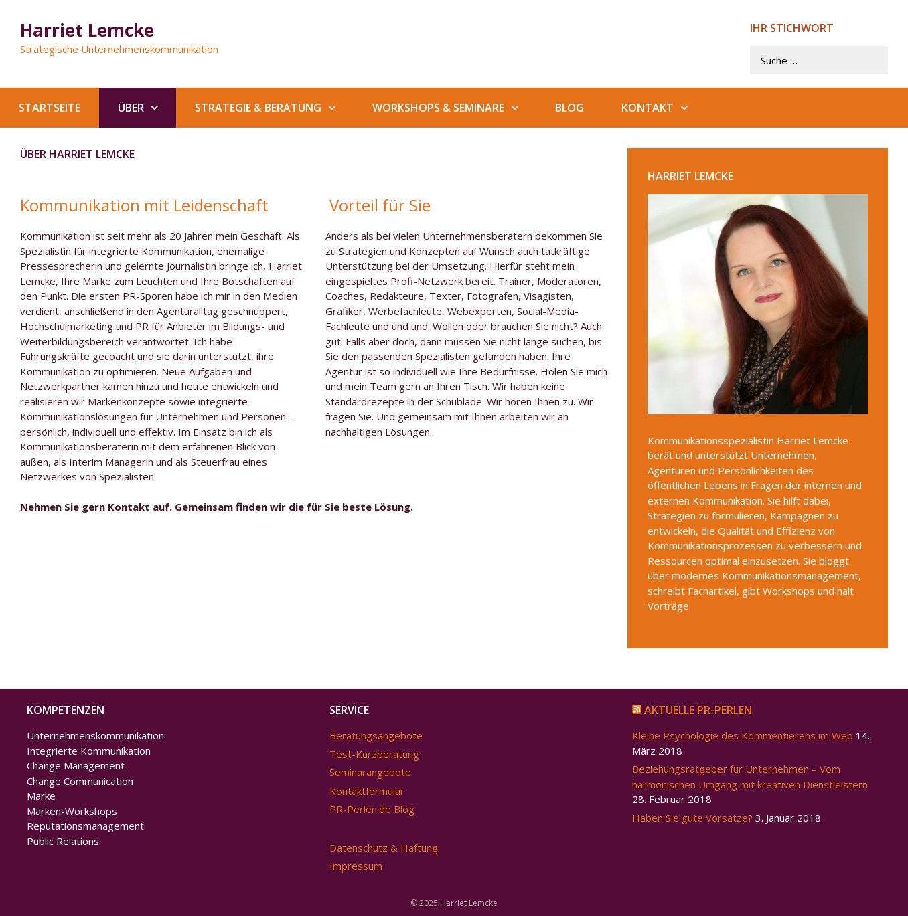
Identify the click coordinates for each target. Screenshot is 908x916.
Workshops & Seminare (454, 108)
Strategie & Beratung (274, 108)
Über (147, 108)
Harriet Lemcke (87, 30)
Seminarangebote (370, 772)
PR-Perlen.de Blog (371, 809)
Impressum (355, 866)
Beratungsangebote (376, 735)
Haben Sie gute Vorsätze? (692, 817)
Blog (569, 107)
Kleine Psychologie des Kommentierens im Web (742, 735)
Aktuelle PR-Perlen (698, 710)
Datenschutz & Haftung (383, 847)
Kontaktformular (366, 791)
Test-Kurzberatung (374, 754)
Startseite (49, 107)
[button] (160, 108)
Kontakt (663, 108)
